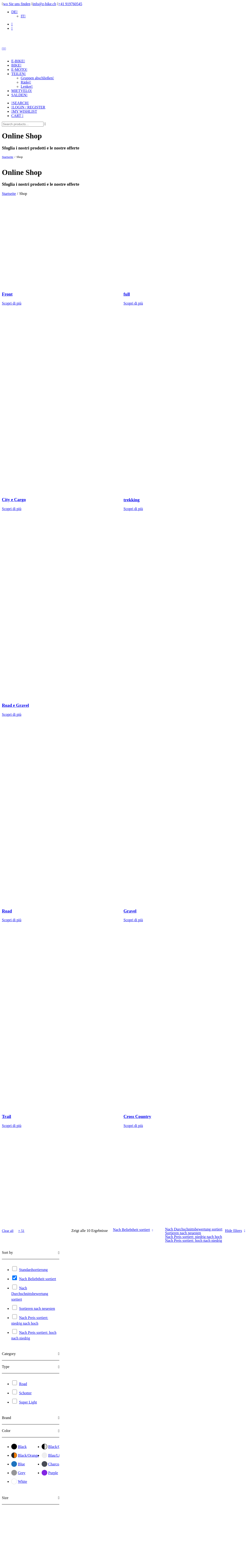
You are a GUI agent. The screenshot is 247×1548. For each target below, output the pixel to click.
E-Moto (19, 70)
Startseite (7, 157)
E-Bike (18, 61)
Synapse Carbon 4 (152, 1316)
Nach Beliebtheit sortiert (131, 1230)
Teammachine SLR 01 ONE (103, 1428)
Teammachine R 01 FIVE (158, 1427)
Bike (16, 65)
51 (22, 1231)
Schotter (25, 1393)
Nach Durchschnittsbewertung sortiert (193, 1229)
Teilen (18, 74)
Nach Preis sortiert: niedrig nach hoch (193, 1237)
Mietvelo (21, 91)
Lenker (27, 86)
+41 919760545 (70, 4)
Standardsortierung (33, 1270)
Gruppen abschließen (37, 78)
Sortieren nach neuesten (183, 1233)
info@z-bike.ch (44, 4)
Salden (19, 95)
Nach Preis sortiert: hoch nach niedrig (193, 1240)
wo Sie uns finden (16, 4)
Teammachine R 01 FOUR (217, 1427)
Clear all (7, 1231)
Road (23, 1384)
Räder (26, 82)
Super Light (28, 1402)
